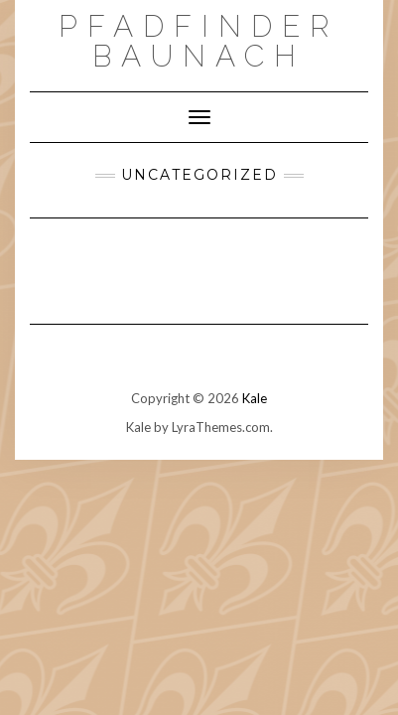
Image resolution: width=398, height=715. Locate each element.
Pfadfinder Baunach (199, 41)
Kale (254, 398)
